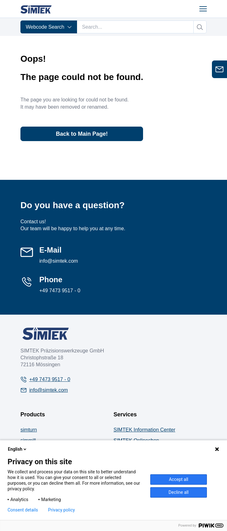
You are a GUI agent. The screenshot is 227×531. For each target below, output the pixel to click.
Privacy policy (61, 509)
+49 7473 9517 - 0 (59, 290)
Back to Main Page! (82, 134)
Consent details (23, 509)
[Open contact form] (219, 69)
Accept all (178, 479)
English (17, 449)
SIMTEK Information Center (144, 429)
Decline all (179, 492)
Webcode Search (49, 27)
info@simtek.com (58, 261)
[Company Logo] (45, 333)
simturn (28, 429)
